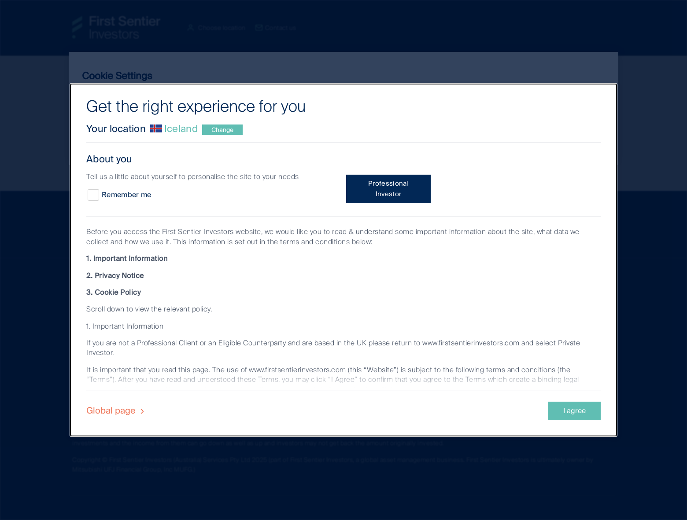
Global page (116, 410)
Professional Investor (388, 188)
